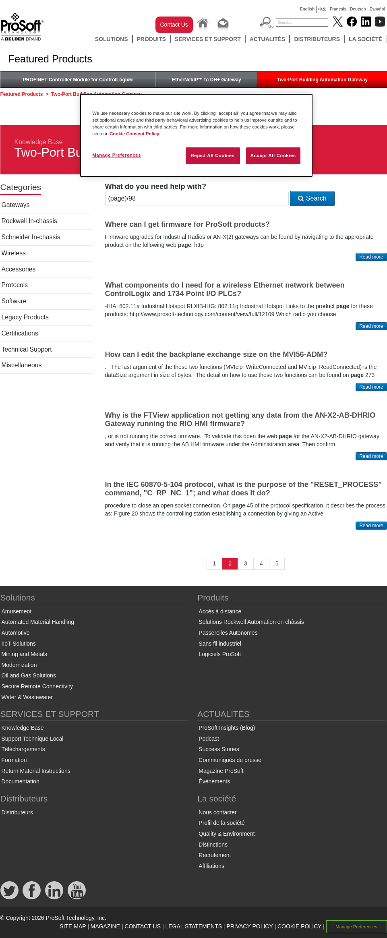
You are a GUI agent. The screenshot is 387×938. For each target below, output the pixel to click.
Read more (371, 257)
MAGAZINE (105, 926)
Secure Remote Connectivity (37, 686)
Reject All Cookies (212, 155)
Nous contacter (217, 812)
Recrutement (215, 855)
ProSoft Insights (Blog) (227, 728)
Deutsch (358, 9)
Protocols (15, 285)
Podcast (209, 738)
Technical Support (27, 349)
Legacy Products (25, 317)
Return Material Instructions (36, 771)
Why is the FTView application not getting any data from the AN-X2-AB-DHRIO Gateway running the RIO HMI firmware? (240, 419)
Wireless (14, 253)
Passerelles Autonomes (228, 632)
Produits (151, 39)
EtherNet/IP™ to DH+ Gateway (206, 80)
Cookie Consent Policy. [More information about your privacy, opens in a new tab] (135, 133)
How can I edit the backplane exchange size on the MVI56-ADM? (216, 354)
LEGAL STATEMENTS (193, 926)
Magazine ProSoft (221, 771)
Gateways (16, 204)
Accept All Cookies (273, 155)
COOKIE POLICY (299, 926)
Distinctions (213, 844)
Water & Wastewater (27, 697)
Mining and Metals (25, 654)
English (307, 9)
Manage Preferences (356, 926)
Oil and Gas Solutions (29, 675)
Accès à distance (220, 611)
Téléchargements (23, 749)
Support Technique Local (33, 738)
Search (312, 198)
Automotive (16, 632)
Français (338, 9)
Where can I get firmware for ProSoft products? (187, 224)
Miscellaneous (22, 365)
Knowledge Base (38, 142)
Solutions (111, 39)
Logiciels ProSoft (220, 654)
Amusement (17, 611)
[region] (196, 135)
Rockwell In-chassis (29, 220)
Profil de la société (221, 823)
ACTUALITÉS (268, 39)
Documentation (20, 781)
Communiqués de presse (230, 760)
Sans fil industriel (220, 643)
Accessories (19, 269)
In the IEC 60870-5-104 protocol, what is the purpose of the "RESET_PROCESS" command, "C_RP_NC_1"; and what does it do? (243, 488)
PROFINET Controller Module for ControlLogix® (78, 80)
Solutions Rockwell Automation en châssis (251, 622)
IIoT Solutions (19, 643)
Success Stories (219, 749)
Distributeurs (317, 39)
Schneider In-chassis (31, 237)
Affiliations (211, 866)
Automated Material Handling (38, 622)
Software (14, 301)
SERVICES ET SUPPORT (208, 39)
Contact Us (174, 24)
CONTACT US (142, 926)
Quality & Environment (227, 833)
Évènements (214, 781)
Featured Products (21, 94)
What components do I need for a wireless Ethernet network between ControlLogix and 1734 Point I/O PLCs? (225, 289)
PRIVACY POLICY (249, 926)
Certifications (20, 333)
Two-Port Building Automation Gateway (322, 80)
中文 (322, 9)
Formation (14, 760)
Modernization (19, 665)
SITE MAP (73, 926)
